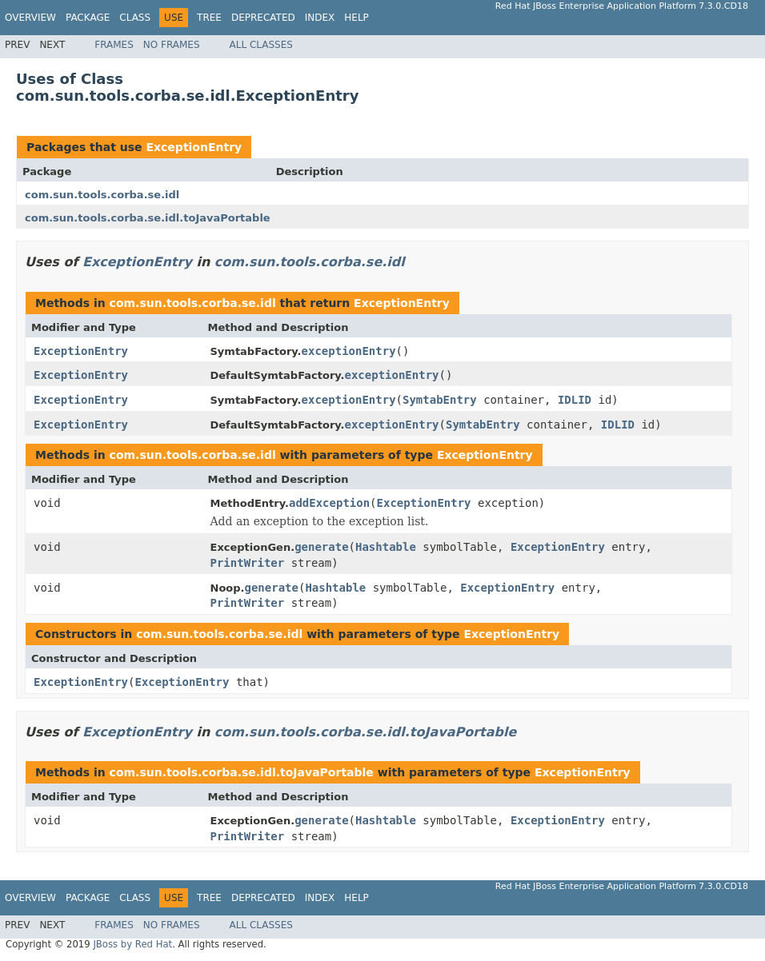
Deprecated (263, 17)
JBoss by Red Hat (132, 944)
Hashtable (385, 546)
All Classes (261, 44)
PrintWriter (247, 562)
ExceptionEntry (194, 147)
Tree (209, 17)
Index (320, 17)
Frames (114, 44)
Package (88, 17)
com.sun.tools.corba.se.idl (102, 195)
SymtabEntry (440, 399)
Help (356, 17)
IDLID (574, 399)
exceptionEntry (349, 351)
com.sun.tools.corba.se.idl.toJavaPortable (147, 218)
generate (321, 546)
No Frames (171, 44)
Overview (30, 17)
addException (329, 502)
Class (134, 17)
